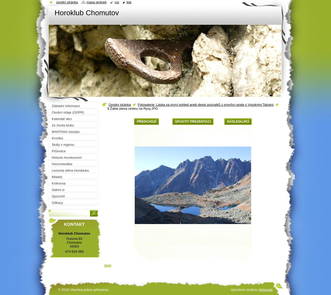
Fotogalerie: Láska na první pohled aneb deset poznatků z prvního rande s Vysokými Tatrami (206, 105)
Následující (238, 121)
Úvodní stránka (120, 105)
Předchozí (146, 121)
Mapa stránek (97, 2)
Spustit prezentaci (193, 121)
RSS (117, 2)
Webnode (266, 290)
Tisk (128, 2)
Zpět (107, 265)
